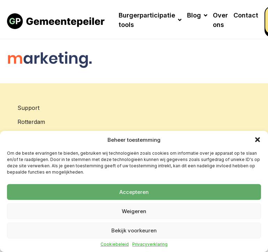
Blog (197, 15)
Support (28, 107)
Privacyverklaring (150, 244)
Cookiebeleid (114, 244)
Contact (245, 15)
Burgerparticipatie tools (150, 20)
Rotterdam (31, 121)
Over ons (220, 20)
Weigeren (134, 211)
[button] (257, 139)
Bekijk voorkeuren (134, 230)
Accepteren (134, 192)
